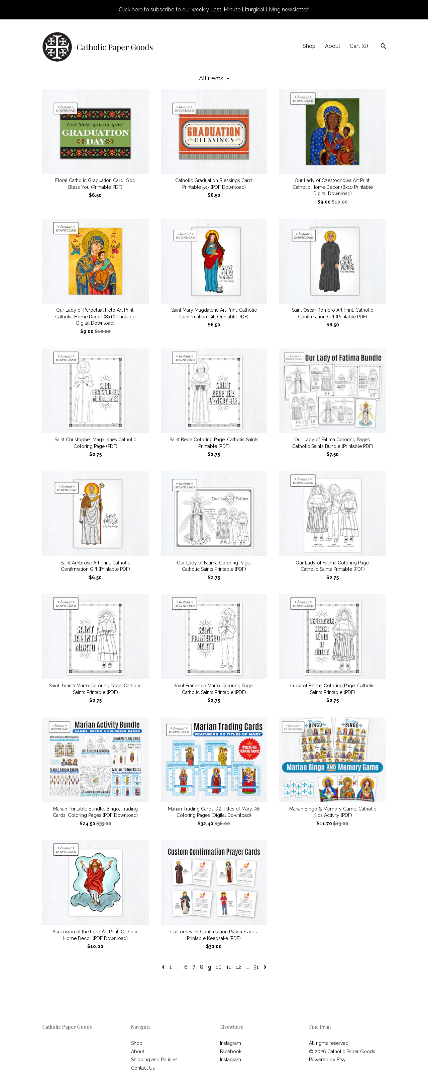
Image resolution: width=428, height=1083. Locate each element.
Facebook (230, 1051)
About (332, 46)
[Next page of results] (265, 967)
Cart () (359, 46)
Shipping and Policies (154, 1059)
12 (238, 967)
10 (219, 967)
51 (256, 967)
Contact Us (143, 1068)
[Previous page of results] (164, 967)
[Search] (383, 47)
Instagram (230, 1043)
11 (228, 967)
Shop (309, 46)
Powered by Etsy (327, 1059)
